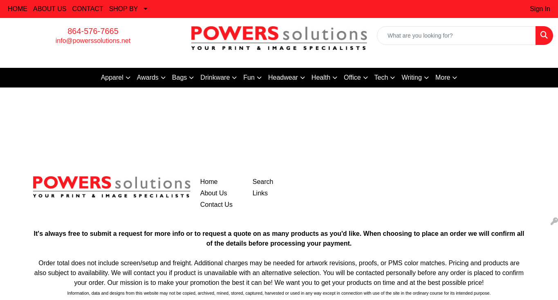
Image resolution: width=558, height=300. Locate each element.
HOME (17, 8)
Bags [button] (179, 77)
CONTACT (87, 8)
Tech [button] (381, 77)
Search (263, 181)
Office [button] (352, 77)
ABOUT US (50, 8)
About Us (213, 193)
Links (260, 193)
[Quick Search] (456, 35)
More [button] (442, 77)
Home (209, 181)
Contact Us (216, 204)
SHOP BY (123, 8)
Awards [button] (148, 77)
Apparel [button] (112, 77)
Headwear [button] (283, 77)
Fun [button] (249, 77)
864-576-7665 (93, 31)
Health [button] (320, 77)
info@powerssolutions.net (93, 40)
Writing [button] (411, 77)
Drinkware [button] (215, 77)
